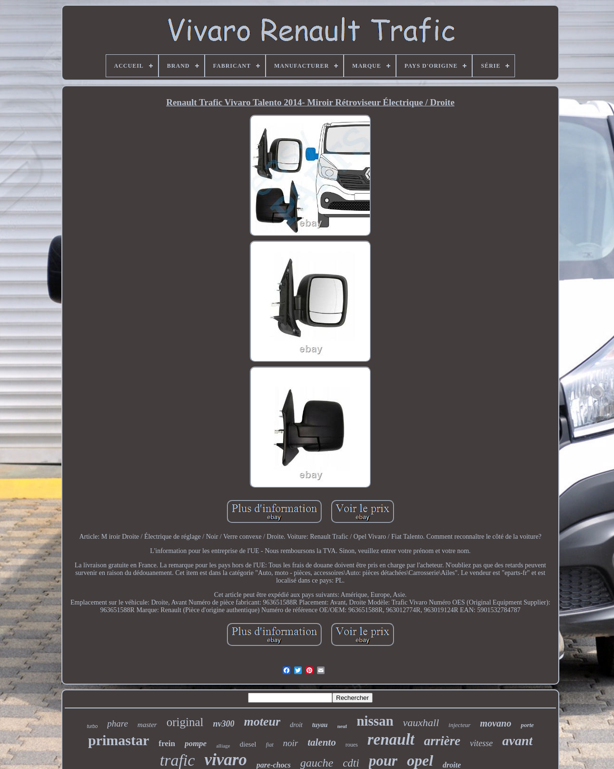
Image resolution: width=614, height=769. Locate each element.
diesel (248, 744)
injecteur (459, 724)
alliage (223, 745)
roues (352, 744)
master (147, 724)
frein (166, 743)
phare (117, 723)
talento (321, 742)
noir (290, 743)
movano (496, 723)
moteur (262, 721)
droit (296, 724)
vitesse (481, 743)
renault (391, 739)
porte (527, 724)
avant (517, 740)
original (185, 722)
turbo (92, 726)
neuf (342, 726)
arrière (442, 741)
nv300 (223, 723)
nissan (375, 720)
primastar (118, 740)
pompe (196, 743)
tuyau (320, 724)
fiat (270, 744)
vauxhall (421, 722)
